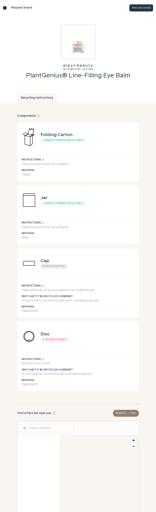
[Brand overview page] (78, 67)
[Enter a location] (48, 428)
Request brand (21, 7)
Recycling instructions (37, 97)
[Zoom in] (134, 440)
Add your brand (141, 7)
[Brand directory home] (5, 8)
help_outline (38, 116)
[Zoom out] (134, 446)
